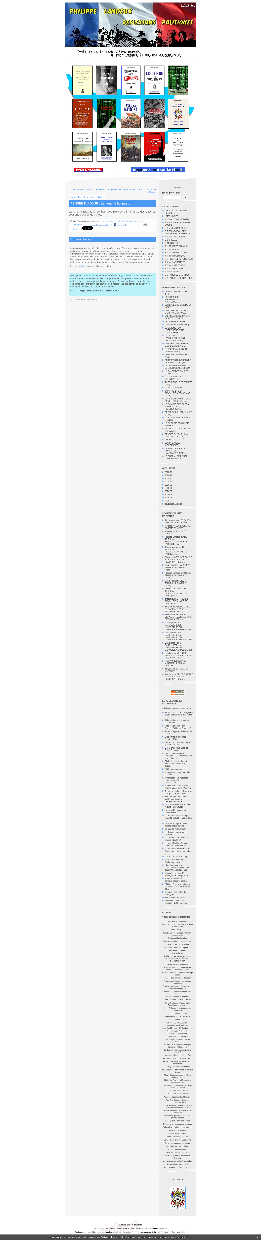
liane (167, 607)
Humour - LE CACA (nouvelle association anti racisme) (177, 1024)
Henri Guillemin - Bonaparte (177, 997)
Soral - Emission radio (175, 897)
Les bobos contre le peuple (177, 856)
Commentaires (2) (104, 225)
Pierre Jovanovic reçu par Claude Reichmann (177, 1111)
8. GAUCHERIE (172, 272)
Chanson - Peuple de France (177, 944)
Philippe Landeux (172, 537)
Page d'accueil (115, 189)
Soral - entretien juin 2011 (177, 1137)
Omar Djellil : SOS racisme (178, 1091)
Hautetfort (138, 1224)
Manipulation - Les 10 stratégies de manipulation (176, 874)
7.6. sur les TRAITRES (175, 262)
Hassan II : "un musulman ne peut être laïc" (177, 992)
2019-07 (168, 501)
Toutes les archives (173, 504)
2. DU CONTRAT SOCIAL (176, 228)
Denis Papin (170, 581)
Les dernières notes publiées (131, 1228)
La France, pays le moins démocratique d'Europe (176, 824)
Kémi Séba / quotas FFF (177, 1036)
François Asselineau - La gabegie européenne (177, 982)
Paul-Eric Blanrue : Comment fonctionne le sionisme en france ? (178, 1101)
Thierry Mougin (171, 547)
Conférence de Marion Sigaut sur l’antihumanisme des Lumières (177, 957)
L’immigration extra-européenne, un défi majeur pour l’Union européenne (177, 867)
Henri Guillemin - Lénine (177, 1013)
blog (183, 1232)
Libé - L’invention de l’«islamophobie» (174, 861)
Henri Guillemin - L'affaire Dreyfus (177, 1000)
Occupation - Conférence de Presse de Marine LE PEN (177, 1086)
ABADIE (82, 266)
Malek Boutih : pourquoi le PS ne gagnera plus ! (177, 1076)
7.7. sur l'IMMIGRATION (176, 265)
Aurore (168, 674)
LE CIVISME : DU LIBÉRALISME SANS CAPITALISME (174, 330)
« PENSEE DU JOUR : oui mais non (88, 189)
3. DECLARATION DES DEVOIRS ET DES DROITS (177, 232)
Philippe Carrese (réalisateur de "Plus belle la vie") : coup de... (177, 886)
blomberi (169, 653)
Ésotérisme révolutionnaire (177, 964)
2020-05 (168, 491)
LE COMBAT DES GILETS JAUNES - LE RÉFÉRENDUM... (177, 406)
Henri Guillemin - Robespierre (177, 1016)
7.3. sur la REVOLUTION (176, 252)
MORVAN (169, 661)
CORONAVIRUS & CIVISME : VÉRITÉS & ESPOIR (178, 317)
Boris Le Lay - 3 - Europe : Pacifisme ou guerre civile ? (177, 934)
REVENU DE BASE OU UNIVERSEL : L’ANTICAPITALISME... (175, 450)
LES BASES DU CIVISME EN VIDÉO (178, 521)
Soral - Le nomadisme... (177, 1149)
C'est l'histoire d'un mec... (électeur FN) (176, 738)
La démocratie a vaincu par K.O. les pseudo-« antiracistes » (178, 817)
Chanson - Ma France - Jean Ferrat (177, 941)
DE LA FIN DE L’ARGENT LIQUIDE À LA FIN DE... (176, 344)
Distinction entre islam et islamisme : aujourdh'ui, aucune (176, 763)
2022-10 (168, 472)
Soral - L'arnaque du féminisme (177, 1143)
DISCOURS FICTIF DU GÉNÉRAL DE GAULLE (175, 311)
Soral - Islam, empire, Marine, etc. (177, 1140)
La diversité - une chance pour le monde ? (177, 1051)
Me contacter (177, 1179)
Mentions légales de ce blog (109, 1232)
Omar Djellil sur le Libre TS (177, 1094)
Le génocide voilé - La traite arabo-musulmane (177, 1062)
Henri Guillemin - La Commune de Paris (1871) (177, 1009)
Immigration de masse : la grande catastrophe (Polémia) (178, 787)
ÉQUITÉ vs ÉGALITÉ (174, 440)
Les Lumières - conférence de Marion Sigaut (177, 1071)
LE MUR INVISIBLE (174, 388)
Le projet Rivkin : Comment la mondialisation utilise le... (178, 844)
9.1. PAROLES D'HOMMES (177, 275)
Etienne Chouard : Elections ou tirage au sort (177, 974)
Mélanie (168, 526)
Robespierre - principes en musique (177, 1127)
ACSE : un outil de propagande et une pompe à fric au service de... (179, 714)
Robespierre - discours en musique (177, 1124)
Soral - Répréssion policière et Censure (177, 1157)
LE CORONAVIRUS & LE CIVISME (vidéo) (176, 350)
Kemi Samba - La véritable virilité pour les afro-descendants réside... (177, 799)
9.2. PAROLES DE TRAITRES (178, 278)
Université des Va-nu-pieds (177, 1164)
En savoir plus (183, 1237)
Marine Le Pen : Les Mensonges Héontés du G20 (177, 1081)
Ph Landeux (170, 520)
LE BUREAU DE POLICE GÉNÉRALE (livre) (176, 457)
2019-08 (168, 497)
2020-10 (168, 482)
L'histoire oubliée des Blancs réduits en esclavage (177, 805)
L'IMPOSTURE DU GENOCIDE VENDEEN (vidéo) (179, 628)
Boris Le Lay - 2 (177, 930)
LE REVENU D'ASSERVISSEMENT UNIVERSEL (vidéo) (175, 338)
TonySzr (168, 669)
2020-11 (168, 478)
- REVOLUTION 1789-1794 (177, 219)
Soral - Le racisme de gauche (177, 1153)
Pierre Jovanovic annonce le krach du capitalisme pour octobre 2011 (177, 1106)
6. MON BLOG (171, 243)
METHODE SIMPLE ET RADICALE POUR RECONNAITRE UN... (178, 559)
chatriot (168, 599)
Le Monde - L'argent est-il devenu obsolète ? (176, 839)
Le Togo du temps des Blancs (177, 1067)
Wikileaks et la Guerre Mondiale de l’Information (176, 902)
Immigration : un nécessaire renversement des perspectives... (177, 780)
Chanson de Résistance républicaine (177, 948)
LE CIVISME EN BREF (175, 321)
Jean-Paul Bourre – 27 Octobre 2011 (177, 1028)
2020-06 (168, 488)
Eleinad (168, 614)
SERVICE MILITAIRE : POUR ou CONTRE (175, 663)
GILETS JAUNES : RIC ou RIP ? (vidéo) (177, 567)
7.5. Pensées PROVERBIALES (179, 259)
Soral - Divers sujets (177, 1133)
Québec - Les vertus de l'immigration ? (175, 893)
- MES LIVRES (171, 216)
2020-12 (168, 475)
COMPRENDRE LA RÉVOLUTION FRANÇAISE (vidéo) (177, 393)
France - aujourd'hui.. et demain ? (177, 978)
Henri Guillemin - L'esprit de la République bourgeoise (177, 1004)
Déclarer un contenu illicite (86, 1232)
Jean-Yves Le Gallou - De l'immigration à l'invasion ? (177, 1032)
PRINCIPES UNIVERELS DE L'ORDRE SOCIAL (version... (178, 361)
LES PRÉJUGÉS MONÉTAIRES (172, 444)
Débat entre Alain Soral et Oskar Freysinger (176, 749)
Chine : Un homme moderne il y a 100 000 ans (178, 743)
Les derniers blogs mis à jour (106, 1228)
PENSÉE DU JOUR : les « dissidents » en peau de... (177, 435)
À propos (177, 187)
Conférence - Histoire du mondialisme (177, 952)
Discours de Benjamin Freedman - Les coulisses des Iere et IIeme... (178, 755)
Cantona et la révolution (177, 938)
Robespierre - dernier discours (177, 1121)
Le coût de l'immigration (175, 829)
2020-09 (168, 485)
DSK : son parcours (173, 769)
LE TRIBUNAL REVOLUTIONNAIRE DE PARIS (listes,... (176, 540)
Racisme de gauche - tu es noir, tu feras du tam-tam (178, 1117)
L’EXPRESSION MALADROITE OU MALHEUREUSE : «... (175, 299)
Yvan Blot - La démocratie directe (177, 1167)
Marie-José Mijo (172, 565)
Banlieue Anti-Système (177, 921)
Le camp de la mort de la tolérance (177, 1058)
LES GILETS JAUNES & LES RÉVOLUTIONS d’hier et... (178, 400)
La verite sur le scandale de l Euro (177, 1055)
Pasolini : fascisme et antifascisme (177, 1097)
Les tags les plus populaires (155, 1228)
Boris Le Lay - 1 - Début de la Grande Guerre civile (177, 925)
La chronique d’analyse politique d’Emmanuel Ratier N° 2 (177, 1046)
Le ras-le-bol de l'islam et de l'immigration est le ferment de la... (178, 851)
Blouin (167, 557)
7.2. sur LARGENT (173, 249)
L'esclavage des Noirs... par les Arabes (177, 1041)
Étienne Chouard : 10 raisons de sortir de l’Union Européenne (177, 968)
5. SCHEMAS (171, 240)
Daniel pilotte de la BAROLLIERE (173, 623)
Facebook (119, 225)
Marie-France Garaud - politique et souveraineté (176, 879)
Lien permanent (89, 225)
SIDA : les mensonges (177, 1130)
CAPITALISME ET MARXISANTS (173, 378)
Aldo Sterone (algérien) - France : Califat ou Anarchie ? (178, 727)
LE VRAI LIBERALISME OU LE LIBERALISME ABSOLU (177, 367)
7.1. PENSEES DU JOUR (176, 246)
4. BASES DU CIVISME (175, 237)
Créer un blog (124, 1224)
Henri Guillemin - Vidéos (177, 1020)
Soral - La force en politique (177, 1146)
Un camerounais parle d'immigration (177, 1161)
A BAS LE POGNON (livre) (177, 325)
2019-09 (168, 494)
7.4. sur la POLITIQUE (175, 256)
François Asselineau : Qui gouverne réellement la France (177, 987)
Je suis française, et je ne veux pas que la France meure (178, 792)
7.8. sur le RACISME (174, 268)
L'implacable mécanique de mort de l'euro (177, 811)
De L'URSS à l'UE (177, 961)
